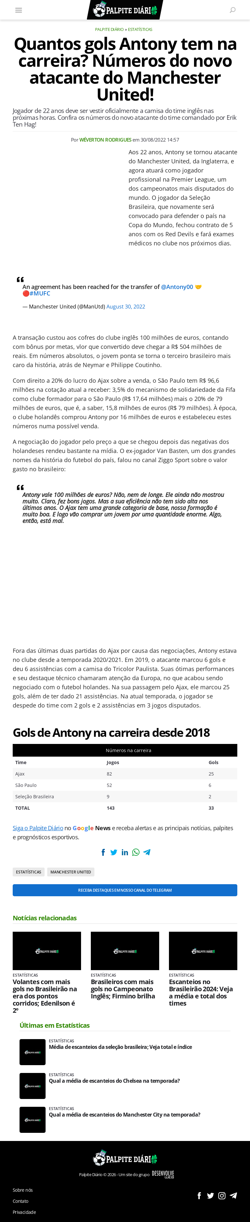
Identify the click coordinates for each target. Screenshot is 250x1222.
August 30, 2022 (125, 306)
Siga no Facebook (199, 1195)
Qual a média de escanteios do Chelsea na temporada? (114, 1081)
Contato (20, 1201)
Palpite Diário (109, 29)
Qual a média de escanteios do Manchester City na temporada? (124, 1115)
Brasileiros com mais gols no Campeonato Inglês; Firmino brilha (123, 989)
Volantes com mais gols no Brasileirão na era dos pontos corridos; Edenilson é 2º (45, 996)
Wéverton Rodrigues (105, 139)
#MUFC (40, 293)
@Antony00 (177, 287)
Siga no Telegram (233, 1195)
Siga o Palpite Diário (38, 828)
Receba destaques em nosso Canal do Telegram (125, 890)
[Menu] (18, 10)
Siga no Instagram (222, 1195)
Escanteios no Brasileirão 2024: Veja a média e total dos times (201, 992)
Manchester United (70, 872)
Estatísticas (140, 29)
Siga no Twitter (210, 1195)
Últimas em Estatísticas (55, 1025)
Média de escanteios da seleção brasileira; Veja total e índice (120, 1047)
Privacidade (24, 1212)
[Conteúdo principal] (125, 611)
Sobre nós (23, 1190)
